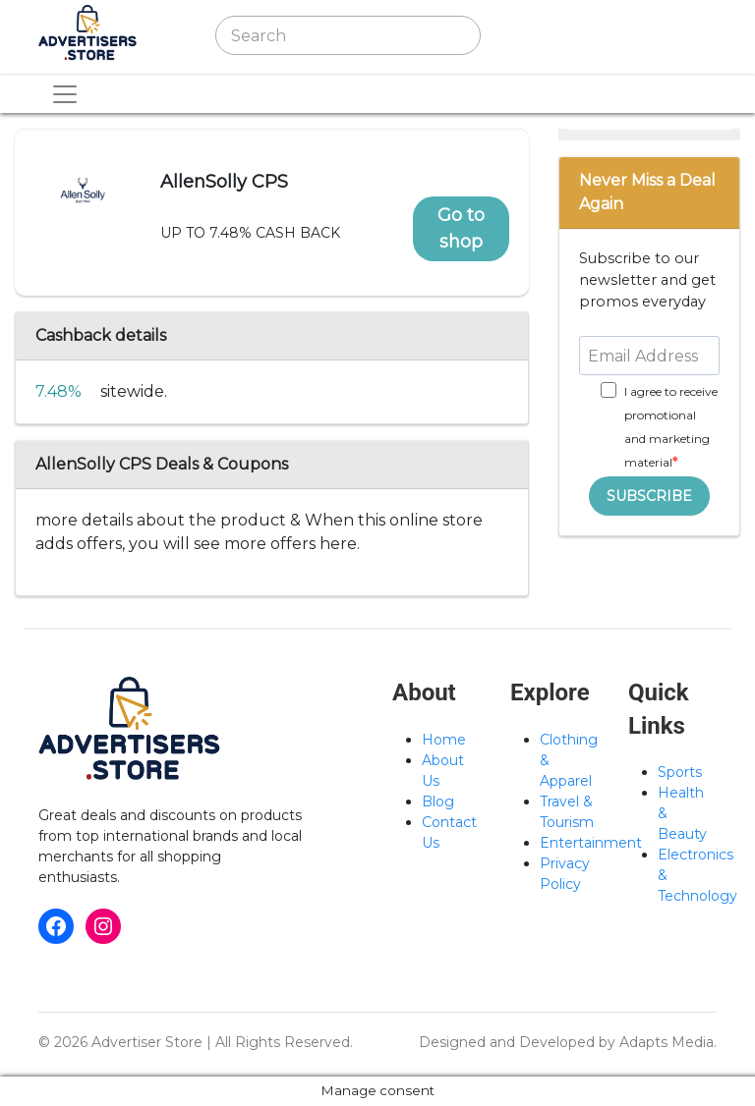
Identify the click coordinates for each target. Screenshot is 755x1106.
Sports (680, 772)
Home (444, 739)
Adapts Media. (668, 1042)
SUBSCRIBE (649, 496)
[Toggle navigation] (537, 35)
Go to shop (461, 228)
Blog (438, 801)
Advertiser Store (147, 1042)
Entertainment (591, 843)
